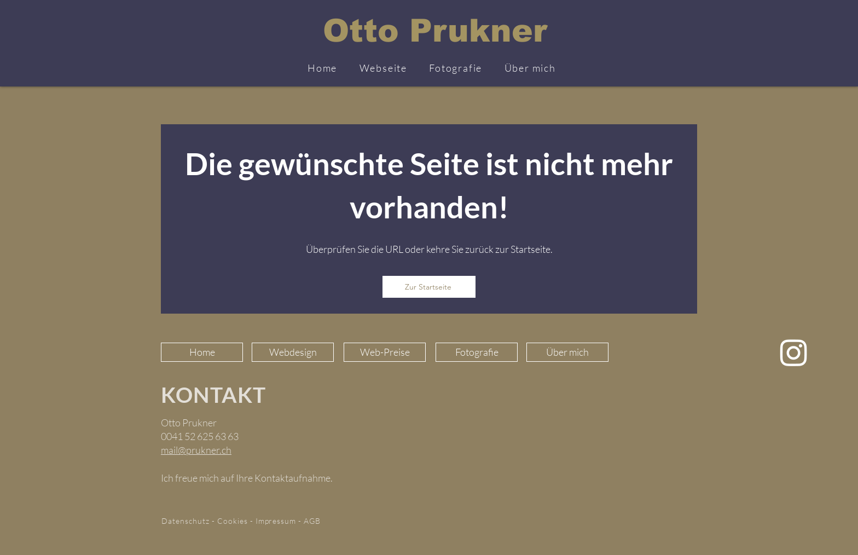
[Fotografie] (477, 352)
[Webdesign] (293, 352)
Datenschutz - (189, 520)
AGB (312, 520)
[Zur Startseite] (429, 287)
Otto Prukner (435, 30)
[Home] (202, 352)
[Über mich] (567, 352)
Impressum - (280, 520)
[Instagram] (793, 352)
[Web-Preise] (385, 352)
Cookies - (236, 520)
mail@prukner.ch (196, 450)
